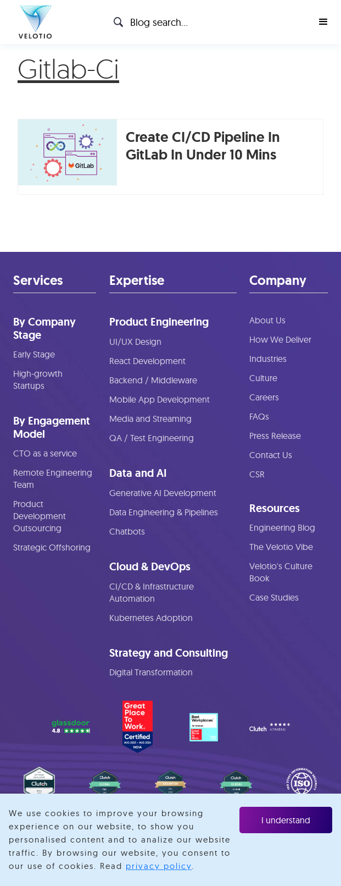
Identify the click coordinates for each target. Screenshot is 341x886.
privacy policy (159, 866)
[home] (32, 21)
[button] (323, 22)
